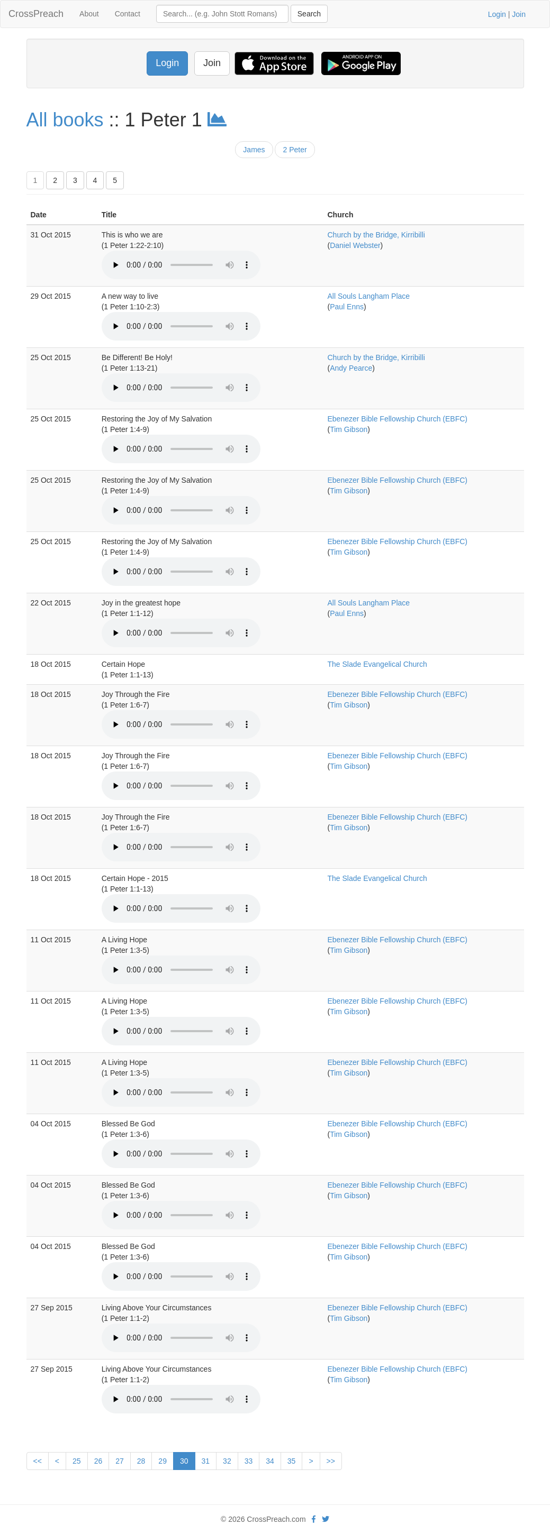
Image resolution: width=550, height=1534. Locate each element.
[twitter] (325, 1519)
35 (291, 1461)
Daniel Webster (355, 245)
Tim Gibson (348, 429)
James (254, 149)
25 (77, 1461)
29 (162, 1461)
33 (249, 1461)
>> (331, 1461)
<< (37, 1461)
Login (497, 14)
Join (519, 14)
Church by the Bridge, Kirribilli (376, 235)
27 (119, 1461)
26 (98, 1461)
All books (65, 120)
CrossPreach (36, 13)
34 (270, 1461)
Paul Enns (347, 306)
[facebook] (313, 1519)
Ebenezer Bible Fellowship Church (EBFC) (397, 419)
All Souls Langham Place (368, 296)
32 (227, 1461)
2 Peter (294, 149)
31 (206, 1461)
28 (141, 1461)
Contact (127, 14)
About (89, 14)
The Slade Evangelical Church (377, 664)
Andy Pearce (351, 368)
